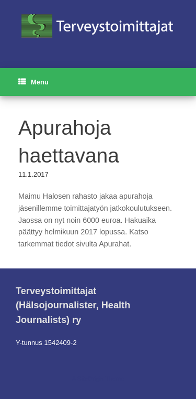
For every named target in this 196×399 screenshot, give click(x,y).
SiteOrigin (90, 378)
